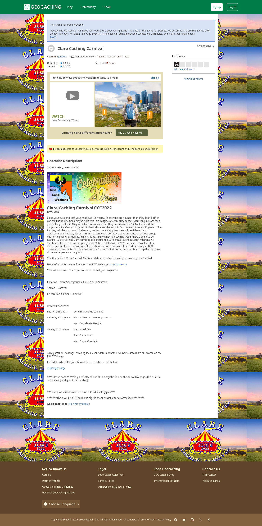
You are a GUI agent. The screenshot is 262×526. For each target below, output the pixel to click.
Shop (107, 7)
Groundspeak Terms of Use (139, 519)
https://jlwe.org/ (118, 264)
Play (70, 7)
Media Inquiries (211, 480)
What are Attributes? (184, 69)
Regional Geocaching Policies (58, 492)
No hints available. (79, 403)
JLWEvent (62, 56)
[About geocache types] (51, 48)
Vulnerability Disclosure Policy (114, 486)
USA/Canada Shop (164, 474)
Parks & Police (106, 480)
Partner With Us (51, 480)
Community (88, 7)
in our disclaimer (149, 148)
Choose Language (61, 504)
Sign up (217, 7)
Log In (232, 7)
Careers (46, 474)
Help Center (209, 474)
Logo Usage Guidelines (111, 474)
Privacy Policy (163, 519)
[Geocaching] (42, 6)
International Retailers (166, 480)
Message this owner (85, 56)
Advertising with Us (193, 78)
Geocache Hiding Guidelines (57, 486)
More (53, 37)
